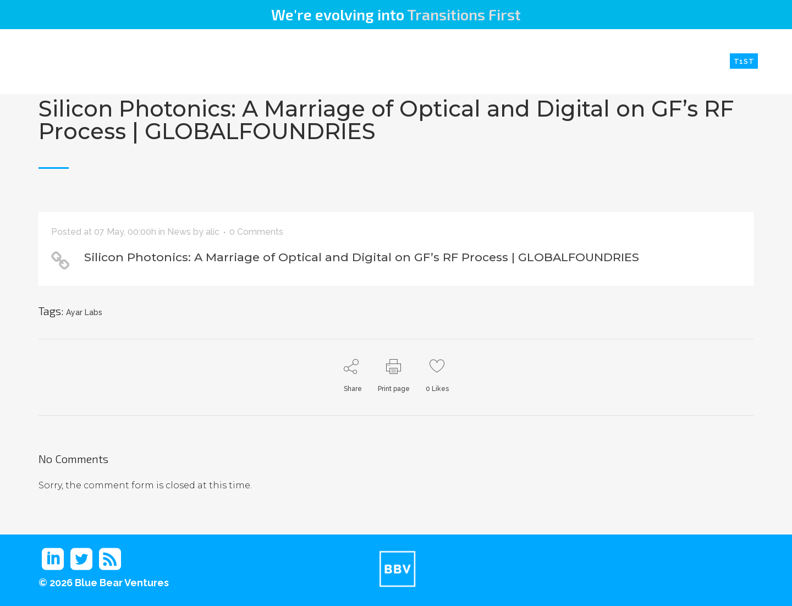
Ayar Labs (84, 312)
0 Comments (256, 232)
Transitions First (464, 14)
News (179, 232)
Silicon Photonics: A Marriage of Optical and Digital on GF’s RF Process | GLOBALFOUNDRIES (386, 120)
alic (212, 232)
